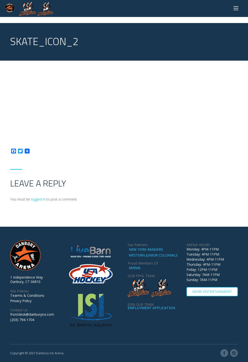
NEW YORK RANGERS (146, 249)
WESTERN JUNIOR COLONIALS (153, 255)
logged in (38, 199)
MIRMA (134, 267)
